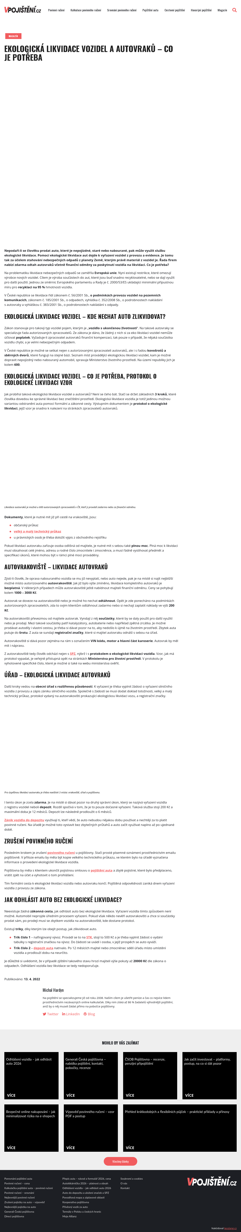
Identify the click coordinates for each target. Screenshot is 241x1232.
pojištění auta (101, 870)
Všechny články (120, 1161)
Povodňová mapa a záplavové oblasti (83, 1197)
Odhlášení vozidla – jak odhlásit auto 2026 (87, 1188)
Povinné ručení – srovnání (19, 1192)
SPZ (72, 653)
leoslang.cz (230, 1228)
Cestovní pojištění (175, 10)
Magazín (222, 10)
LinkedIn (71, 1014)
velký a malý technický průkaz (37, 531)
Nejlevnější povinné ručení (19, 1197)
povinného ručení (61, 852)
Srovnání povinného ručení (122, 10)
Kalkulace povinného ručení (86, 10)
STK (89, 937)
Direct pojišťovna (14, 1216)
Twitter (51, 1014)
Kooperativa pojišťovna (76, 1202)
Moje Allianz (70, 1216)
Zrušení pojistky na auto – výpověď (24, 1202)
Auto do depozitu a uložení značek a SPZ (86, 1192)
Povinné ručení (56, 10)
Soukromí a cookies (131, 1178)
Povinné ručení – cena (17, 1183)
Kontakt (125, 1188)
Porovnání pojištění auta (18, 1178)
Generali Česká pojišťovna (19, 1211)
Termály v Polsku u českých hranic (82, 1211)
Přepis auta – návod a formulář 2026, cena (87, 1178)
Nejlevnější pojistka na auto (20, 1206)
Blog (89, 1014)
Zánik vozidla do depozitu (24, 820)
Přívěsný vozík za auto (75, 1206)
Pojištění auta (150, 10)
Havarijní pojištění (201, 10)
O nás (123, 1183)
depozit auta (43, 948)
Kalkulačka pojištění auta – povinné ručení (28, 1188)
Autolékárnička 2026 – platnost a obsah (85, 1183)
